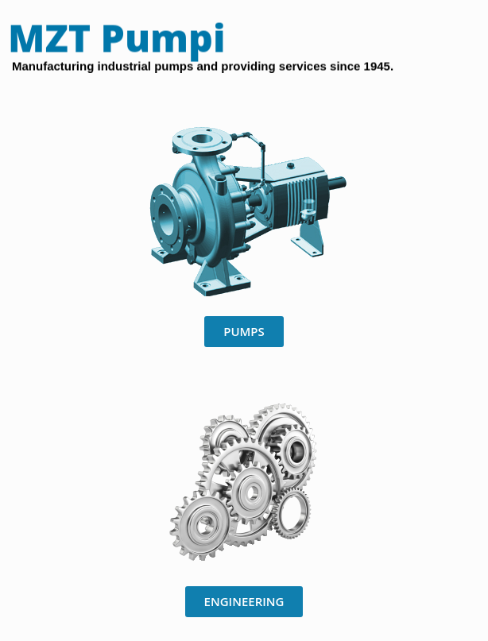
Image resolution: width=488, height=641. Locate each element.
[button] (244, 331)
